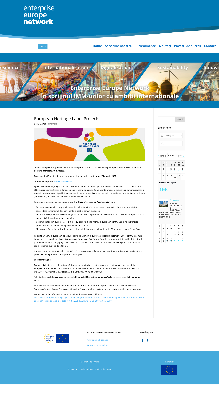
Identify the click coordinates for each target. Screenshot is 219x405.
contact (96, 361)
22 (167, 233)
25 (178, 233)
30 (159, 170)
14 (163, 227)
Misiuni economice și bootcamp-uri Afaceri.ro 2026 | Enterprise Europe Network (171, 210)
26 (183, 233)
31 (163, 170)
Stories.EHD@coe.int (63, 181)
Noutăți (165, 46)
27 (159, 239)
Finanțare (52, 123)
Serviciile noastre (118, 46)
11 (179, 175)
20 (159, 233)
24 (175, 233)
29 (167, 239)
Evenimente (147, 46)
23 (171, 233)
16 (171, 227)
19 (183, 227)
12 (182, 176)
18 (179, 227)
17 (175, 227)
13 (159, 227)
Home (97, 46)
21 (163, 233)
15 (167, 227)
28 (163, 239)
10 (175, 176)
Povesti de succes (187, 46)
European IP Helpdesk (97, 345)
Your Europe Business (97, 340)
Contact (210, 46)
